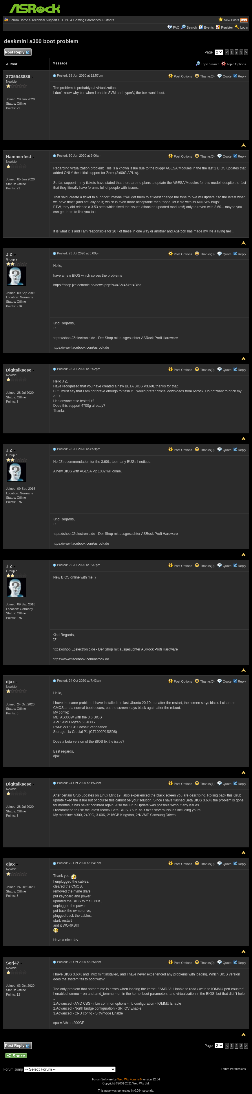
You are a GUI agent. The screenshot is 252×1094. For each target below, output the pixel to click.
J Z (11, 254)
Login (244, 27)
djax (12, 681)
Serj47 (14, 962)
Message (60, 63)
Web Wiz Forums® (129, 1079)
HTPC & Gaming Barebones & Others (87, 20)
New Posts (231, 20)
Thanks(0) (204, 76)
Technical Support (44, 20)
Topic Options (233, 64)
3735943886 (20, 76)
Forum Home (19, 20)
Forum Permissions (235, 1069)
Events (206, 27)
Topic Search (207, 64)
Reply (242, 76)
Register (227, 27)
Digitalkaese (20, 369)
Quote (227, 76)
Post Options (180, 76)
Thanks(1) (204, 784)
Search (192, 27)
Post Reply (17, 52)
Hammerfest (20, 156)
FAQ (176, 27)
